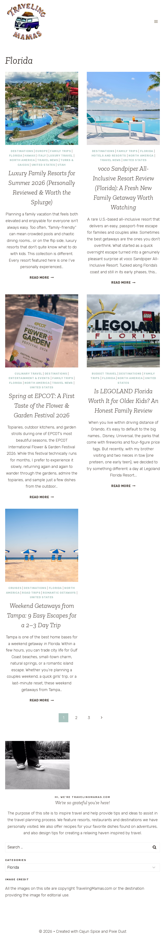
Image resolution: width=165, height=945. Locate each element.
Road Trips (31, 592)
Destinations (22, 151)
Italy (42, 155)
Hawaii (29, 155)
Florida (15, 155)
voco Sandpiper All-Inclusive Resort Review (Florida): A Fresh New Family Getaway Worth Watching (123, 188)
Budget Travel (104, 373)
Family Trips (60, 151)
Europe (41, 151)
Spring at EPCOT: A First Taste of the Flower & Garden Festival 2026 (42, 405)
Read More (42, 278)
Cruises (14, 588)
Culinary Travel (28, 373)
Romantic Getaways (59, 592)
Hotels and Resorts (109, 155)
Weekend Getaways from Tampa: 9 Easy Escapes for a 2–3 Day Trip (41, 615)
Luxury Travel (60, 155)
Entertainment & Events (29, 378)
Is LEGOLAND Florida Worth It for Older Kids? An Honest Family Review (123, 400)
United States (43, 164)
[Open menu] (156, 21)
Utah (62, 164)
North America (22, 160)
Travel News (47, 160)
